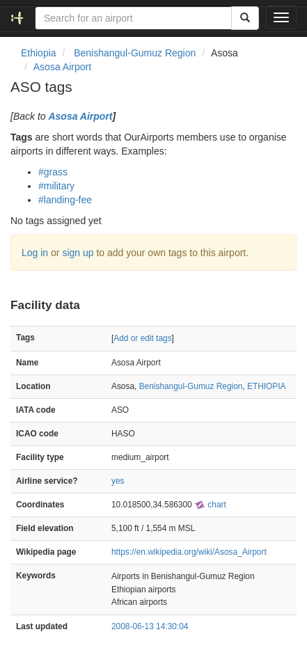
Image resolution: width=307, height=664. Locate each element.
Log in (35, 252)
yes (118, 481)
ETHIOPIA (266, 386)
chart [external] (210, 504)
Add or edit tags (142, 338)
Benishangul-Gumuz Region (191, 386)
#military (56, 185)
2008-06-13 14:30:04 (149, 626)
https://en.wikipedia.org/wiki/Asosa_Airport (189, 552)
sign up (77, 252)
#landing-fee (65, 199)
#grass (53, 171)
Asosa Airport (62, 66)
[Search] (245, 18)
